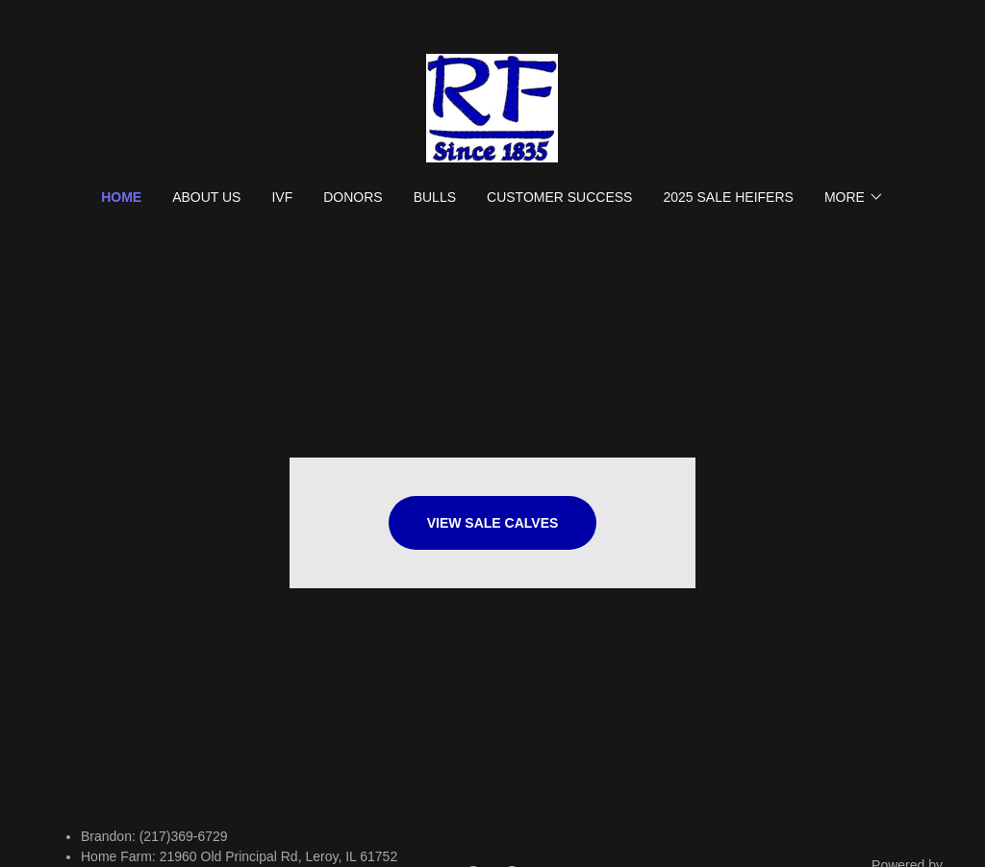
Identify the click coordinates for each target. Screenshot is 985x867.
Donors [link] (352, 197)
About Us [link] (206, 197)
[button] (854, 197)
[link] (492, 107)
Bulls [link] (435, 197)
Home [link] (121, 197)
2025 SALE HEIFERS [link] (728, 197)
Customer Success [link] (559, 197)
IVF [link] (281, 197)
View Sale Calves (493, 523)
